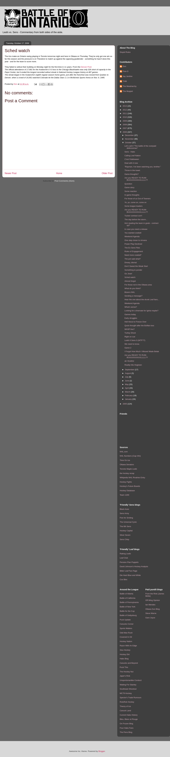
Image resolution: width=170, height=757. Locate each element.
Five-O (125, 71)
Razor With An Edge (128, 646)
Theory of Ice (125, 706)
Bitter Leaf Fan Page (128, 571)
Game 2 (127, 348)
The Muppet (128, 91)
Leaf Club (124, 558)
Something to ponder (133, 270)
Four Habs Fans (126, 728)
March (128, 392)
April (127, 388)
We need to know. (132, 344)
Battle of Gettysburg (128, 615)
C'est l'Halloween (131, 159)
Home (59, 173)
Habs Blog (124, 659)
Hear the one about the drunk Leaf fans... (141, 299)
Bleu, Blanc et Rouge (129, 719)
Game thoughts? (131, 174)
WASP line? (129, 329)
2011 (125, 113)
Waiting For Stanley (128, 685)
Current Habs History (128, 715)
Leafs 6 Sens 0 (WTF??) (134, 340)
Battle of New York (127, 607)
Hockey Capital (126, 531)
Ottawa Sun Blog (152, 609)
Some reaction (130, 191)
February (129, 395)
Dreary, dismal (130, 262)
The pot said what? (132, 259)
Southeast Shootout (128, 689)
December (129, 135)
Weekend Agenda (131, 236)
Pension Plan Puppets (129, 562)
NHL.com (124, 452)
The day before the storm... (135, 219)
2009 (125, 121)
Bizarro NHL (129, 292)
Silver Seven (125, 535)
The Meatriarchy (129, 86)
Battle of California (127, 598)
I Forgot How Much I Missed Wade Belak (141, 351)
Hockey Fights (126, 482)
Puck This (124, 667)
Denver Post (86, 67)
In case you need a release (135, 229)
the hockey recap (127, 473)
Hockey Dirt (125, 654)
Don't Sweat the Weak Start (136, 266)
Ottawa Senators (127, 464)
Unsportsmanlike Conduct (131, 680)
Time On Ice (125, 460)
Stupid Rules (125, 52)
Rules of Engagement (133, 251)
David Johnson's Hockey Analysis (134, 566)
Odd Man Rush (126, 633)
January (128, 399)
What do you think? (132, 288)
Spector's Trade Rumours (130, 697)
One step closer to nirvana (135, 240)
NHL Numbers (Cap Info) (130, 456)
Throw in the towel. (132, 170)
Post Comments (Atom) (64, 181)
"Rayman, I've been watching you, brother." (142, 167)
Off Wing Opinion (152, 600)
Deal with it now (131, 163)
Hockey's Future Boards (130, 486)
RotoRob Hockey (127, 702)
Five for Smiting (126, 518)
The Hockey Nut (126, 672)
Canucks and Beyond (129, 663)
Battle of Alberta (126, 594)
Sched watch (129, 277)
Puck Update (125, 620)
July (127, 377)
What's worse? (130, 307)
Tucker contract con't (133, 216)
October (128, 142)
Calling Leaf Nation (132, 155)
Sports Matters (126, 628)
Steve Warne (150, 613)
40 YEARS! (129, 361)
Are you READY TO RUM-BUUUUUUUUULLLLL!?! (136, 179)
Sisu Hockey (125, 650)
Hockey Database (127, 490)
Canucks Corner (127, 624)
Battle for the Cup (127, 611)
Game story (129, 187)
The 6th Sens (125, 526)
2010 (125, 117)
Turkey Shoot (130, 333)
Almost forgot (130, 281)
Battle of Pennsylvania (129, 602)
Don (124, 66)
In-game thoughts (131, 195)
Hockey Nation (126, 641)
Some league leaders (133, 206)
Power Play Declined (133, 244)
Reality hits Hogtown (133, 365)
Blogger (101, 751)
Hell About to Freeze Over (135, 322)
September (130, 369)
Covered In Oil (126, 637)
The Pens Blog (126, 732)
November (129, 139)
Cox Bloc (123, 579)
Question (128, 184)
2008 (125, 124)
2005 (125, 404)
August (128, 373)
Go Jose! (128, 274)
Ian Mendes (150, 605)
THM (125, 81)
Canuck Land (125, 710)
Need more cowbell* (132, 255)
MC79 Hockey (126, 693)
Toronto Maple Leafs (128, 469)
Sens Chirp (124, 539)
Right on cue (129, 337)
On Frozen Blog (126, 723)
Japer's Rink (125, 676)
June (127, 381)
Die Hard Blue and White (130, 575)
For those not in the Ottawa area (138, 285)
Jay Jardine (127, 76)
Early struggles (130, 318)
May (127, 384)
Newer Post (11, 173)
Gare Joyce (150, 618)
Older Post (107, 173)
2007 (125, 128)
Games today (130, 314)
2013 (125, 106)
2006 (125, 132)
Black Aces (124, 509)
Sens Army (124, 513)
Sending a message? (133, 296)
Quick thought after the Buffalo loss (139, 325)
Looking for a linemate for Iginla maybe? (141, 311)
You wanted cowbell (132, 233)
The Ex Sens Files (132, 248)
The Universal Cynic (128, 522)
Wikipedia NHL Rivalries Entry (132, 477)
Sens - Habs (129, 152)
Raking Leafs (125, 554)
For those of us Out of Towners (137, 198)
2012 (125, 110)
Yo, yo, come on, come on (135, 202)
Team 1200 (124, 495)
